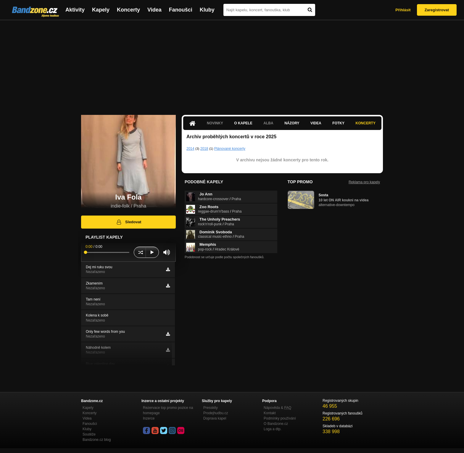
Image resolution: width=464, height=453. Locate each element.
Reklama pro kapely (364, 182)
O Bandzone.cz (276, 424)
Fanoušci (180, 10)
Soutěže (89, 434)
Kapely (100, 10)
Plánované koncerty (229, 149)
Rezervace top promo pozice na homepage (168, 410)
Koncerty (128, 10)
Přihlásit (402, 10)
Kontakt (270, 413)
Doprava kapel (214, 418)
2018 (204, 149)
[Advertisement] (232, 64)
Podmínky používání (280, 418)
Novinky (215, 123)
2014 (190, 149)
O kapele (243, 123)
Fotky (338, 123)
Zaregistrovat (437, 10)
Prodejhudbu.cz (215, 413)
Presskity (210, 408)
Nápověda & (277, 408)
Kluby (207, 10)
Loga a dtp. (272, 429)
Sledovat (128, 222)
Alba (268, 123)
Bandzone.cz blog (97, 440)
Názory (291, 123)
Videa (154, 10)
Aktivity (75, 10)
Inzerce (148, 418)
